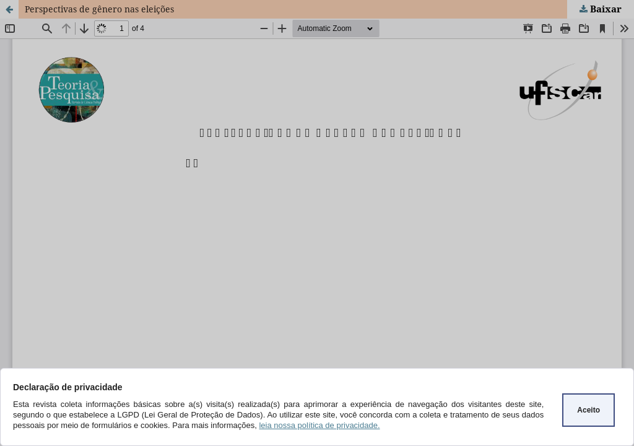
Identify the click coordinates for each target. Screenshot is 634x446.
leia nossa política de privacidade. (319, 425)
